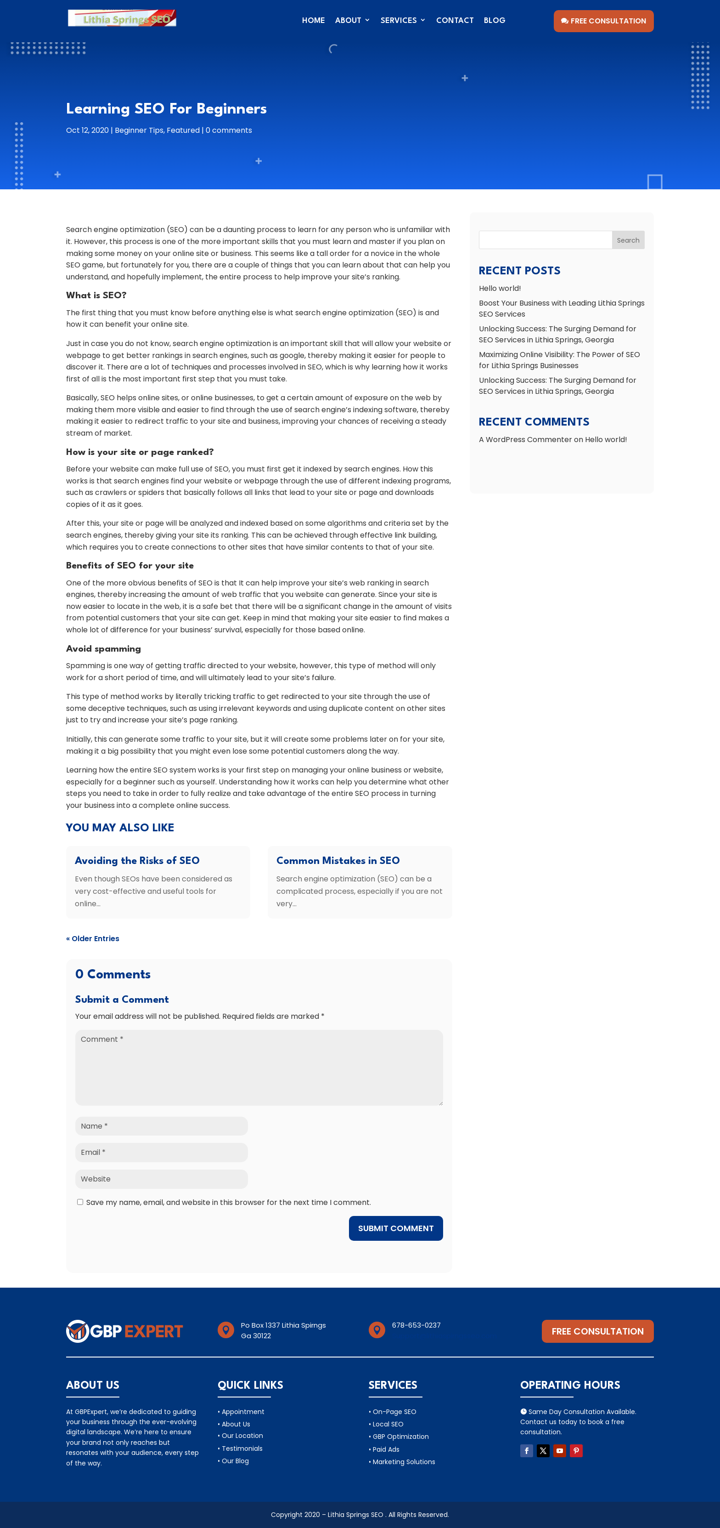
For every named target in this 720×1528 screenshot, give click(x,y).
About (348, 21)
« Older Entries (92, 938)
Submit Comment (396, 1228)
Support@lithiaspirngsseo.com (444, 1336)
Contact (455, 21)
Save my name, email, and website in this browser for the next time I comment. (228, 1202)
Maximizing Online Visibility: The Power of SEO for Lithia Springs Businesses (559, 360)
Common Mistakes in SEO (338, 861)
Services (399, 21)
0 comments (229, 130)
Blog (495, 21)
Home (313, 21)
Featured (183, 130)
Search (628, 240)
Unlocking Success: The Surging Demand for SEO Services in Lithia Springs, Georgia (557, 334)
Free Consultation (608, 21)
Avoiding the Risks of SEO (137, 861)
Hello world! (500, 288)
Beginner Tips (139, 130)
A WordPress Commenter (525, 439)
